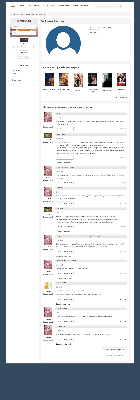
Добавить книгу (64, 5)
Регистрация (24, 52)
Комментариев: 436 (48, 294)
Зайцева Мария (31, 14)
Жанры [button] (36, 5)
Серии (53, 5)
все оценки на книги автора (115, 355)
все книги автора (121, 97)
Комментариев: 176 (48, 127)
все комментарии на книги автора (113, 349)
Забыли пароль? (24, 57)
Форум (75, 5)
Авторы (46, 5)
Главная (21, 5)
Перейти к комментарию (64, 129)
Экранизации (17, 80)
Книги (29, 5)
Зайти (24, 40)
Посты (14, 74)
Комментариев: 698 (48, 142)
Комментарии (17, 71)
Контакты (84, 5)
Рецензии (16, 77)
